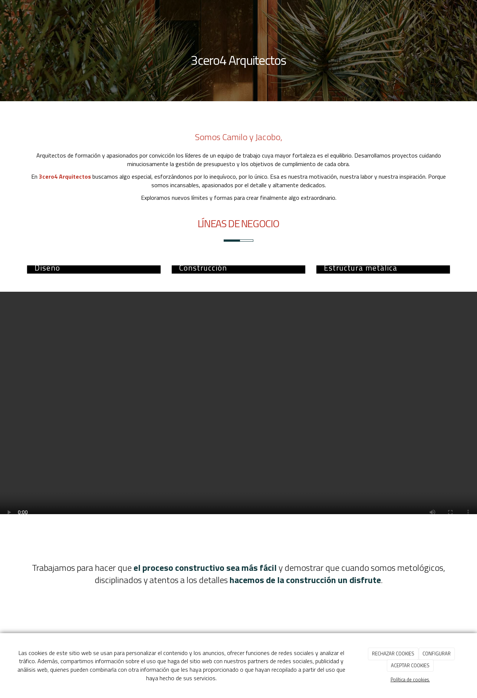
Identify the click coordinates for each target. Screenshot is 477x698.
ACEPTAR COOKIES (410, 665)
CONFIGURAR (436, 653)
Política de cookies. (410, 679)
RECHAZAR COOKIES (393, 653)
